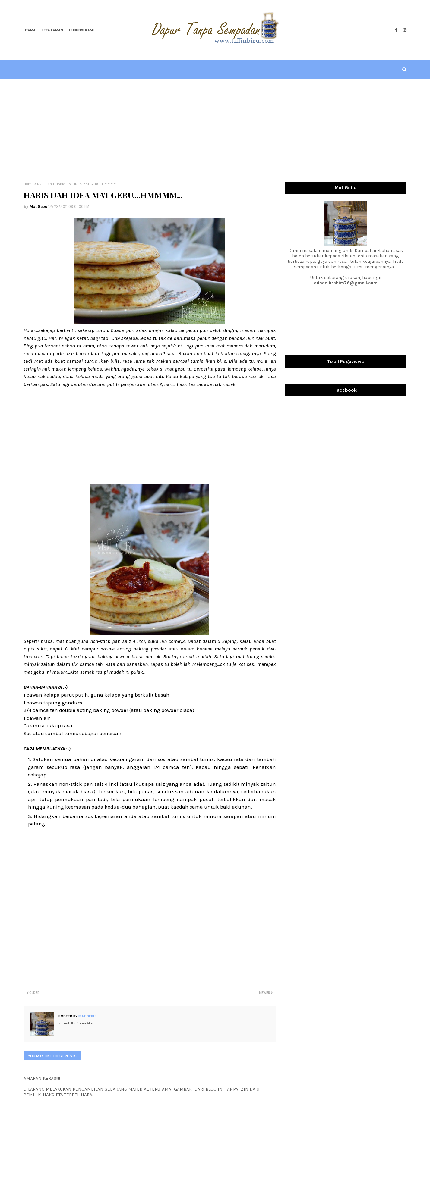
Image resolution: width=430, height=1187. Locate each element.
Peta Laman (52, 30)
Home (28, 184)
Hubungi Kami (81, 30)
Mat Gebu (38, 206)
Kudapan (44, 184)
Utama (30, 30)
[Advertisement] (215, 130)
